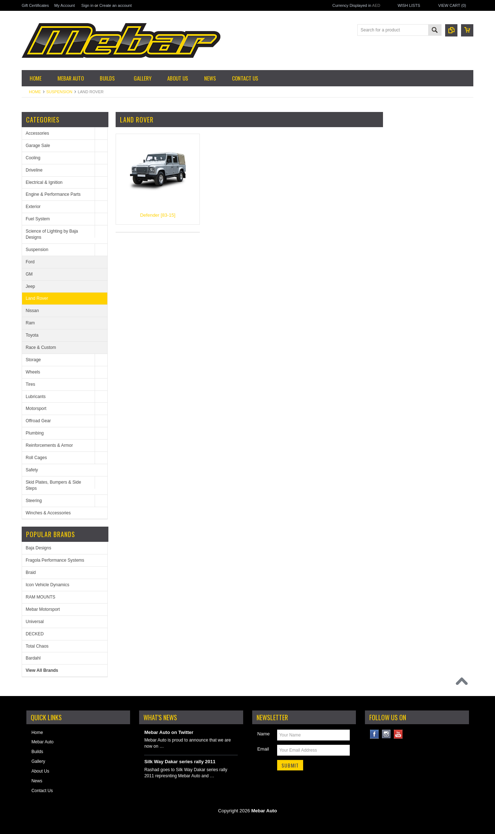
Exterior (33, 206)
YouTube (398, 734)
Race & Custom (41, 347)
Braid (31, 572)
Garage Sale (38, 145)
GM (29, 274)
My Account (64, 5)
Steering (34, 500)
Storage (33, 359)
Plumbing (35, 433)
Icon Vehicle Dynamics (47, 584)
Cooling (33, 157)
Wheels (33, 372)
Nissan (32, 310)
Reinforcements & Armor (49, 445)
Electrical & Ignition (44, 182)
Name (263, 733)
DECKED (35, 633)
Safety (32, 469)
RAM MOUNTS (40, 597)
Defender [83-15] (158, 215)
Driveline (34, 170)
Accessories (37, 133)
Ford (30, 261)
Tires (30, 384)
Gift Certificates (35, 5)
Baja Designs (38, 547)
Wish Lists (408, 5)
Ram (30, 322)
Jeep (30, 286)
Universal (35, 621)
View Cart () (452, 5)
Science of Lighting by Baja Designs (52, 234)
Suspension (59, 92)
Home (35, 92)
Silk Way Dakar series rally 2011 (179, 761)
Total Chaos (37, 646)
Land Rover (37, 298)
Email (263, 749)
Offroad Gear (38, 420)
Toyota (32, 335)
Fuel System (38, 218)
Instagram (386, 734)
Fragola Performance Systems (55, 560)
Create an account (115, 5)
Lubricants (36, 396)
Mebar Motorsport (43, 609)
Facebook (374, 734)
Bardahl (33, 658)
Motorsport (36, 408)
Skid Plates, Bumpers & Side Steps (53, 485)
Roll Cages (36, 457)
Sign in (87, 5)
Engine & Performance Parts (53, 194)
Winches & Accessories (48, 512)
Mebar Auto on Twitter (168, 732)
